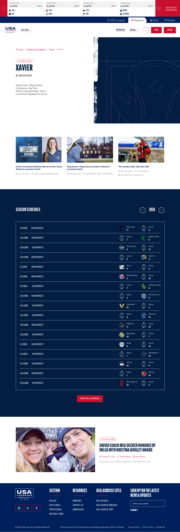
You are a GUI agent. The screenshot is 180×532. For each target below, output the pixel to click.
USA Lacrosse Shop (104, 509)
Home (20, 49)
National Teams (56, 514)
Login (170, 30)
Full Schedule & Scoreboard (171, 8)
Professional (55, 509)
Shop (154, 20)
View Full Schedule (90, 398)
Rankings (120, 30)
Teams (52, 49)
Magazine (137, 20)
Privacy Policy (134, 527)
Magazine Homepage (36, 49)
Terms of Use (147, 527)
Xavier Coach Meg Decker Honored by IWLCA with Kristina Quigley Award (127, 448)
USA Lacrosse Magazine (107, 505)
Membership (78, 509)
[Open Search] (146, 30)
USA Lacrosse (116, 20)
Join (156, 30)
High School (54, 505)
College (53, 501)
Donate (169, 20)
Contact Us (78, 505)
